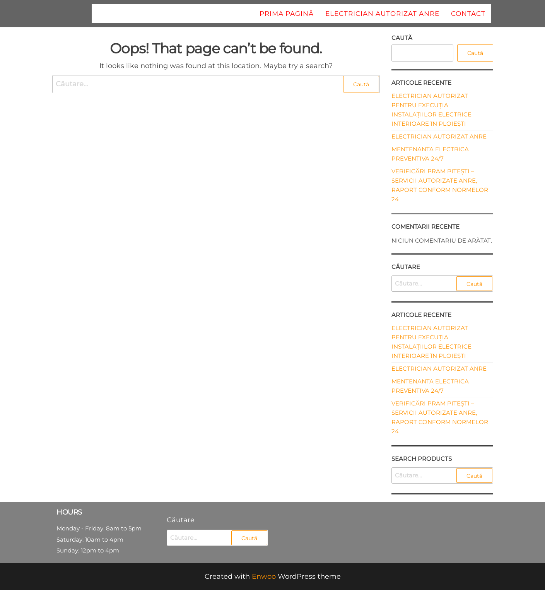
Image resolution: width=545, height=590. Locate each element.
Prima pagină (287, 13)
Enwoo (264, 576)
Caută (401, 37)
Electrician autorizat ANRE (382, 13)
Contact (468, 13)
